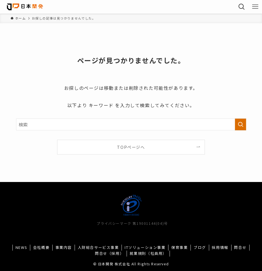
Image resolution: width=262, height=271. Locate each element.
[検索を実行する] (240, 124)
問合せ (240, 247)
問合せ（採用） (109, 253)
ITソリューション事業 (145, 247)
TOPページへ (131, 147)
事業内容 (63, 247)
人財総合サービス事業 (98, 247)
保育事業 (179, 247)
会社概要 (41, 247)
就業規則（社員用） (148, 253)
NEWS (21, 247)
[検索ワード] (131, 124)
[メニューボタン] (255, 7)
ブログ (200, 247)
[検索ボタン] (241, 7)
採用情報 (220, 247)
